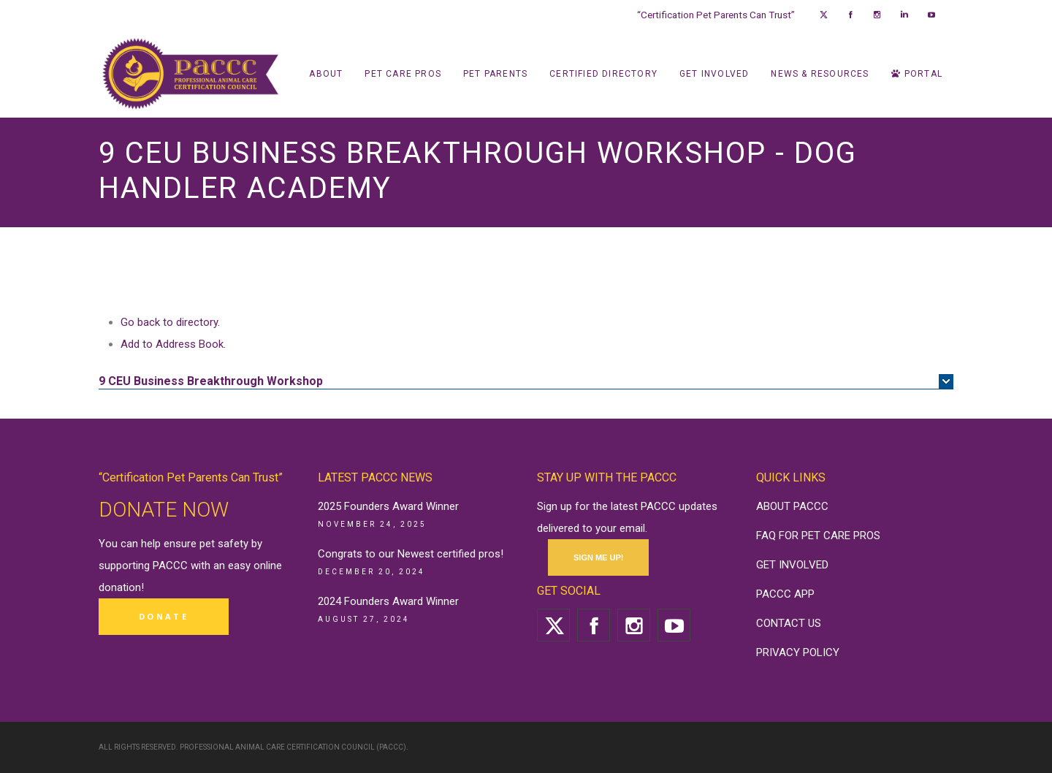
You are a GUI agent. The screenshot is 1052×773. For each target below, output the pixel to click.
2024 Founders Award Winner (388, 601)
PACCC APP (785, 594)
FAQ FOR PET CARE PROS (818, 535)
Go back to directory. (170, 322)
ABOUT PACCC (792, 506)
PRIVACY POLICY (797, 652)
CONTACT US (788, 623)
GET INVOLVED (792, 564)
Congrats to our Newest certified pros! (410, 553)
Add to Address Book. (173, 344)
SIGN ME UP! (598, 557)
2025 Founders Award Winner (388, 506)
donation (120, 587)
